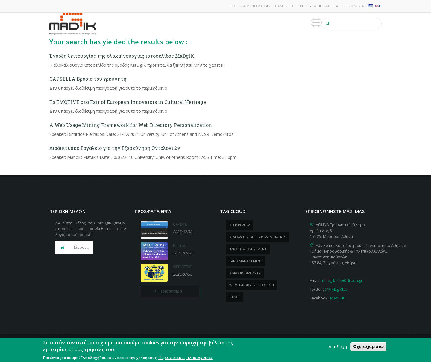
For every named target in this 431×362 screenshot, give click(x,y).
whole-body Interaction (251, 285)
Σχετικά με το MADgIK (250, 6)
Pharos (179, 245)
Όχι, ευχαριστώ (368, 347)
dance (234, 297)
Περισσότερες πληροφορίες (185, 358)
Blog (300, 6)
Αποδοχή (338, 347)
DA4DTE (180, 224)
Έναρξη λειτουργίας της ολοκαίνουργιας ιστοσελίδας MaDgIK (122, 56)
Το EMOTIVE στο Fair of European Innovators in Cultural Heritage (127, 102)
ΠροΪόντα (234, 23)
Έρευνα (158, 23)
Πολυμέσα (307, 23)
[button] (74, 247)
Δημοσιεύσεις (202, 23)
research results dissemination (257, 237)
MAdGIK (337, 298)
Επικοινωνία (353, 6)
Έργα (176, 23)
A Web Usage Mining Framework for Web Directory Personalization (130, 125)
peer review (239, 225)
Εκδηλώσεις (277, 23)
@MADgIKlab (336, 289)
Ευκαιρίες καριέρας (323, 6)
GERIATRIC (182, 266)
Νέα (255, 23)
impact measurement (248, 249)
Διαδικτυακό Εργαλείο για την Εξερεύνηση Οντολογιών (114, 148)
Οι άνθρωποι (284, 6)
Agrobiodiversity (245, 273)
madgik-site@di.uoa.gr (342, 280)
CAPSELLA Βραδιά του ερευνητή (87, 79)
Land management (245, 261)
